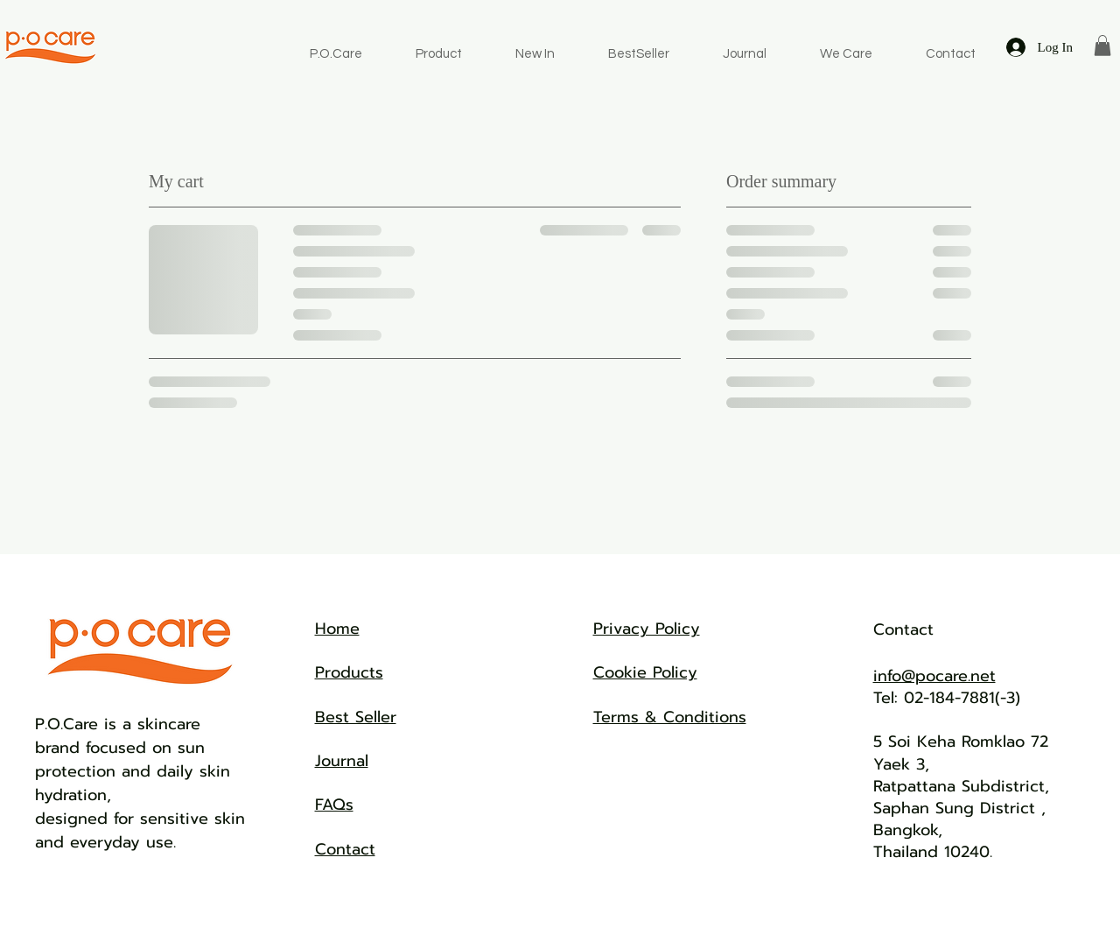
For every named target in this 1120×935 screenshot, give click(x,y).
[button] (1102, 45)
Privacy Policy (646, 628)
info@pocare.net (934, 676)
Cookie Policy (645, 672)
